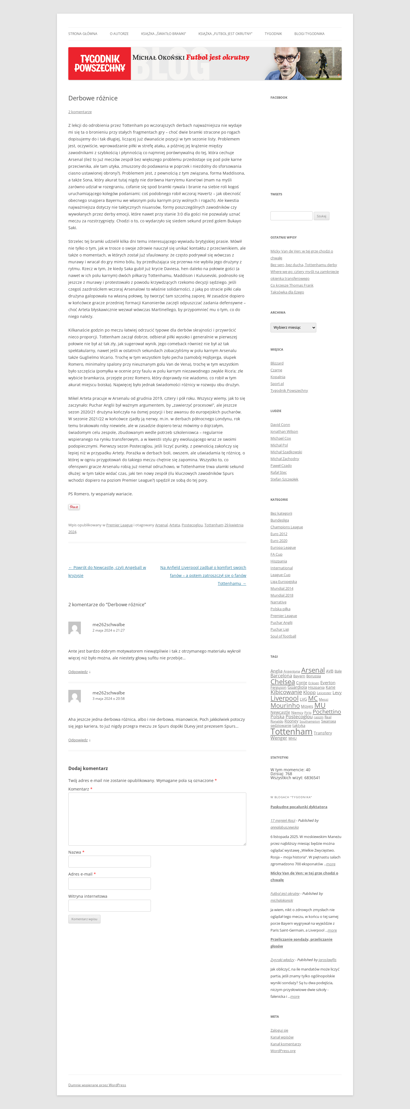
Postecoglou (192, 524)
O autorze (119, 33)
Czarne (276, 370)
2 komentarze (80, 111)
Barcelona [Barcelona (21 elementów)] (281, 676)
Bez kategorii (281, 513)
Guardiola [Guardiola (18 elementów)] (297, 687)
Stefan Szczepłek (284, 479)
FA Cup (276, 554)
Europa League (283, 547)
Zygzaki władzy (282, 959)
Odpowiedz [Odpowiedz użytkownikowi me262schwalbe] (78, 671)
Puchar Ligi (279, 629)
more (330, 863)
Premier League (119, 524)
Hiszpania (278, 561)
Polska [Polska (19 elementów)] (277, 716)
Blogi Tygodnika (309, 33)
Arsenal (161, 524)
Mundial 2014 (281, 588)
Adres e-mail (82, 874)
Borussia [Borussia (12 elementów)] (313, 675)
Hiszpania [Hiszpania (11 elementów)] (316, 687)
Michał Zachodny (284, 458)
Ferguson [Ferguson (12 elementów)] (278, 687)
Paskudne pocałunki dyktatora (298, 806)
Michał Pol (279, 445)
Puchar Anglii (281, 622)
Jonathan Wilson (284, 431)
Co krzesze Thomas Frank (291, 285)
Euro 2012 (278, 533)
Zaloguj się (279, 1030)
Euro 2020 (278, 540)
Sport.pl (277, 383)
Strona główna (82, 33)
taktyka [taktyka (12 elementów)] (298, 725)
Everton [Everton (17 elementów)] (327, 682)
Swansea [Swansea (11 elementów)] (328, 721)
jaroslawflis (328, 959)
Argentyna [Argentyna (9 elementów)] (292, 671)
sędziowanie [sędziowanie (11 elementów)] (280, 725)
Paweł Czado (281, 465)
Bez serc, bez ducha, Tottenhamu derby (303, 264)
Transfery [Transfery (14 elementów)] (323, 733)
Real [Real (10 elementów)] (328, 717)
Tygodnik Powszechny (289, 390)
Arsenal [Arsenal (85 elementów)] (313, 669)
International (281, 567)
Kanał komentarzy (285, 1043)
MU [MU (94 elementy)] (320, 705)
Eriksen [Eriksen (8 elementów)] (313, 683)
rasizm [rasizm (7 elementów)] (318, 717)
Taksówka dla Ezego (287, 292)
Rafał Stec (278, 472)
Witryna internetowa (87, 896)
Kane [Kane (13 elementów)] (330, 687)
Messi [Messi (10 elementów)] (323, 699)
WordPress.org (283, 1050)
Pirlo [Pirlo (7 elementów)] (307, 713)
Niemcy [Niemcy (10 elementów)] (297, 712)
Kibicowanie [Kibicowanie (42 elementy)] (286, 692)
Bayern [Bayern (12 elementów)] (299, 675)
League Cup (280, 574)
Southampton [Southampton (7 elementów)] (310, 721)
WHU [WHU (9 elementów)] (292, 738)
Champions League (286, 526)
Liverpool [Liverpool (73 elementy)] (284, 698)
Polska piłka (280, 608)
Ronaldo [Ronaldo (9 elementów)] (276, 721)
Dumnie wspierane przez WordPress (97, 1085)
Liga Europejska (283, 581)
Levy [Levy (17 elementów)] (337, 692)
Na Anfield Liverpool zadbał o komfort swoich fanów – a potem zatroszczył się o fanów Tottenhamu (203, 575)
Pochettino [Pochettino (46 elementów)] (327, 711)
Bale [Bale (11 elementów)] (338, 671)
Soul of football (283, 636)
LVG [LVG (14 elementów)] (303, 699)
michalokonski (281, 900)
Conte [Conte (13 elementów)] (301, 682)
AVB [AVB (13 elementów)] (329, 671)
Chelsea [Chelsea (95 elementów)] (282, 681)
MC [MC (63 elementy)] (313, 698)
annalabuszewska (284, 827)
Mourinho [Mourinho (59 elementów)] (285, 705)
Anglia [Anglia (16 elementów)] (276, 671)
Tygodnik (273, 33)
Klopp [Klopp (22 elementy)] (309, 692)
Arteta (174, 524)
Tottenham (214, 524)
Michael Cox (280, 438)
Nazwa (76, 852)
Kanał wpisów (282, 1037)
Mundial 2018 (281, 595)
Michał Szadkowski (286, 451)
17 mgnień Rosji (282, 820)
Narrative (278, 602)
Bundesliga (279, 520)
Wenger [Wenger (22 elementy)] (278, 737)
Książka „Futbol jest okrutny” (225, 33)
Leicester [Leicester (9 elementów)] (324, 692)
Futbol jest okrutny (285, 893)
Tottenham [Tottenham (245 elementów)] (291, 731)
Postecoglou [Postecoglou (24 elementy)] (299, 716)
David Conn (280, 424)
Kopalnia (277, 376)
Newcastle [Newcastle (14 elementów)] (280, 712)
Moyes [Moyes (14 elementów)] (307, 706)
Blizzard (277, 363)
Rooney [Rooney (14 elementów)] (291, 721)
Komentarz (80, 789)
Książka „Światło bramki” (163, 33)
